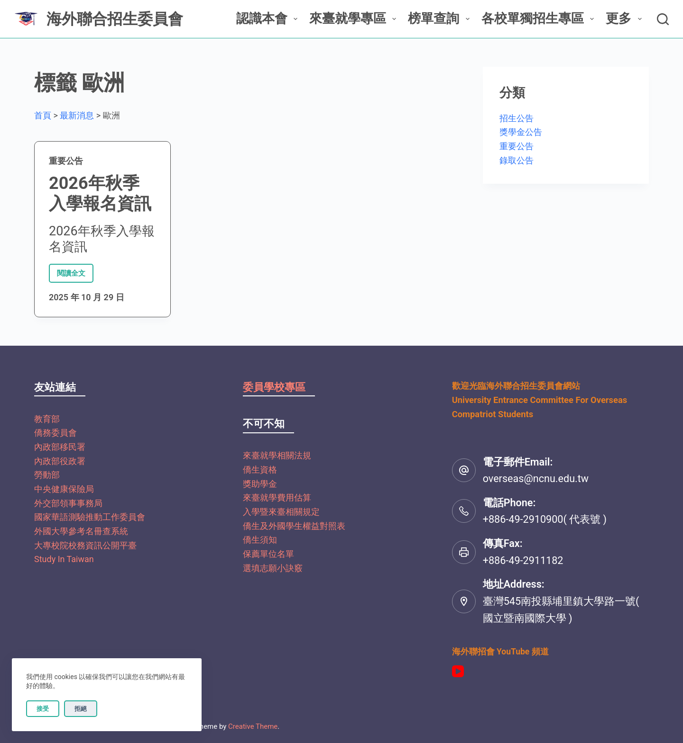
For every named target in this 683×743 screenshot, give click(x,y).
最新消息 (77, 115)
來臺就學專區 (354, 18)
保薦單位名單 (268, 554)
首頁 (42, 115)
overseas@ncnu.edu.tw (536, 478)
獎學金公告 (520, 132)
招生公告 (516, 118)
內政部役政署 (59, 461)
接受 (43, 708)
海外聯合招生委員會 (114, 19)
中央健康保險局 (64, 489)
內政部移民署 (59, 447)
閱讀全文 (72, 271)
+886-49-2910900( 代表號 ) (545, 519)
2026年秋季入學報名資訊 (100, 193)
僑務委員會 (55, 433)
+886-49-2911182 (523, 560)
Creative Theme (252, 726)
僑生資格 (260, 469)
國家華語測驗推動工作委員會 (89, 517)
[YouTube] (458, 671)
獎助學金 (260, 484)
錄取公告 (516, 160)
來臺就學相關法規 (277, 455)
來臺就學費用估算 (277, 497)
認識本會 (268, 18)
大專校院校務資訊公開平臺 (85, 545)
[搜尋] (663, 19)
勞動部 (47, 475)
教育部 (47, 419)
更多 (625, 18)
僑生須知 (260, 540)
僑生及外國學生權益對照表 (294, 526)
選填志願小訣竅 (273, 568)
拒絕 (80, 708)
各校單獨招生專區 (539, 18)
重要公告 (66, 161)
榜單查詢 (440, 18)
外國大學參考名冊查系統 (81, 531)
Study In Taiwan (64, 559)
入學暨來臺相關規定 (281, 512)
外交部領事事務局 (68, 503)
